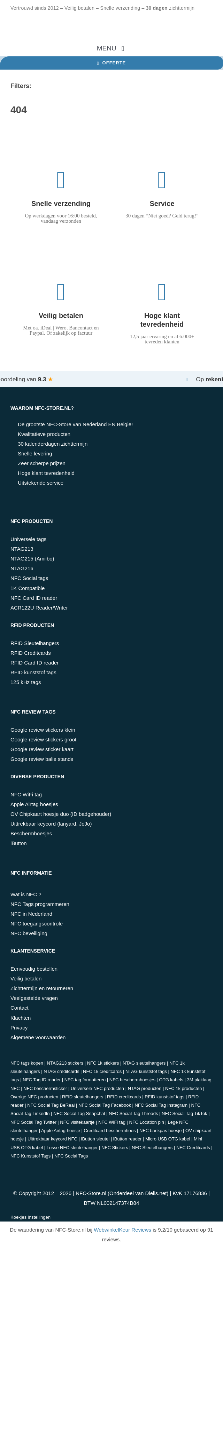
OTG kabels (171, 1079)
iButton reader (127, 1138)
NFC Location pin (146, 1122)
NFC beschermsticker (45, 1088)
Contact (19, 1008)
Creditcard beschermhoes (110, 1130)
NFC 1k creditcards (102, 1071)
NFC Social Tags (71, 1156)
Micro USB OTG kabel (167, 1138)
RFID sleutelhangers (82, 1096)
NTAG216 (21, 568)
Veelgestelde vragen (34, 998)
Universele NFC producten (97, 1088)
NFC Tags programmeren (39, 904)
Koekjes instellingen (30, 1217)
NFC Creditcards (193, 1147)
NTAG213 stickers (65, 1063)
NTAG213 (21, 549)
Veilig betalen (25, 978)
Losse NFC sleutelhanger (72, 1147)
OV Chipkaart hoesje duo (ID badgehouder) (60, 814)
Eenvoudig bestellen (33, 969)
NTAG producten (145, 1088)
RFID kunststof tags (33, 672)
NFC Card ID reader (33, 598)
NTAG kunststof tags (146, 1071)
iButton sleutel (95, 1138)
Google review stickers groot (43, 739)
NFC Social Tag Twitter (33, 1122)
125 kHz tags (25, 682)
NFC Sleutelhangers (152, 1147)
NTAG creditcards (61, 1071)
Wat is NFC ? (25, 894)
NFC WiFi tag (26, 794)
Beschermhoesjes (31, 833)
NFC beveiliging (28, 933)
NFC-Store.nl (91, 1193)
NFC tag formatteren (85, 1079)
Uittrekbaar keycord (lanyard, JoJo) (51, 824)
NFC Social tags (29, 578)
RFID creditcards (124, 1096)
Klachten (20, 1018)
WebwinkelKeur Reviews (122, 1230)
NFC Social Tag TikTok (184, 1113)
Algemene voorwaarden (38, 1037)
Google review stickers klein (42, 730)
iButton (18, 843)
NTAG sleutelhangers (144, 1063)
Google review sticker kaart (42, 749)
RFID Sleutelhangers (34, 643)
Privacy (19, 1028)
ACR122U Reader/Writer (39, 608)
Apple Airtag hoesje (60, 1130)
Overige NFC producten (34, 1096)
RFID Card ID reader (34, 663)
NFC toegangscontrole (36, 923)
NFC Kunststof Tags (30, 1156)
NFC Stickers (114, 1147)
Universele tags (28, 539)
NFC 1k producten (183, 1088)
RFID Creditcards (30, 653)
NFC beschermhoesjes (132, 1079)
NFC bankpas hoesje (160, 1130)
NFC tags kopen (26, 1063)
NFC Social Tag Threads (133, 1113)
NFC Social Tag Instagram (161, 1105)
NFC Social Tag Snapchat (79, 1113)
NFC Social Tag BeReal (51, 1105)
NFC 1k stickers (103, 1063)
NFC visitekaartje (77, 1122)
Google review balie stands (41, 759)
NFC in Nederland (31, 914)
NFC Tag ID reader (42, 1079)
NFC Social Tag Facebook (104, 1105)
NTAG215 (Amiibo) (32, 559)
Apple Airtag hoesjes (34, 804)
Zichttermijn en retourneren (41, 988)
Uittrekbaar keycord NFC (52, 1138)
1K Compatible (27, 588)
